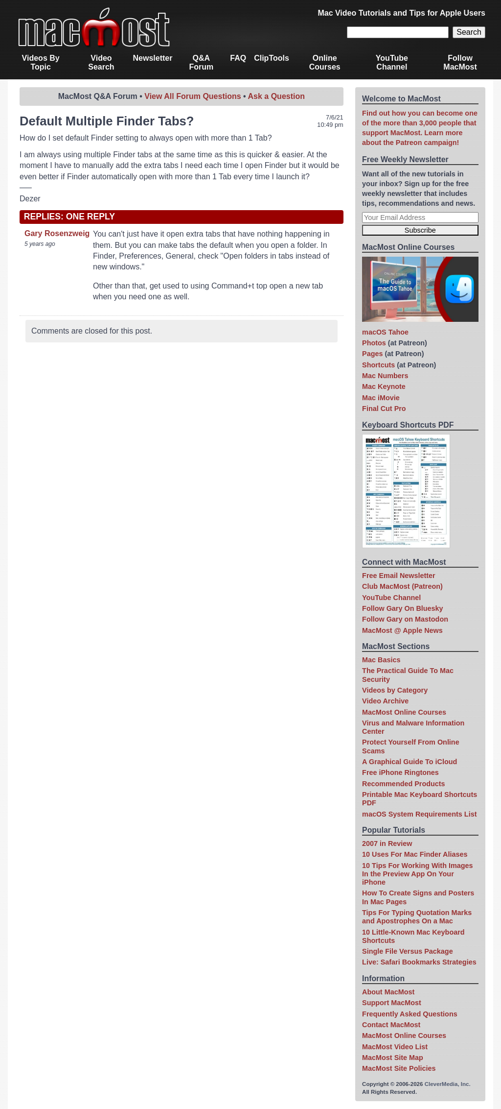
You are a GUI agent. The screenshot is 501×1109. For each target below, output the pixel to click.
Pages (372, 354)
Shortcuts (378, 365)
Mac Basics (381, 660)
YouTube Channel (392, 62)
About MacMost (388, 992)
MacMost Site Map (392, 1057)
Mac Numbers (385, 376)
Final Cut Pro (384, 408)
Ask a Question (276, 96)
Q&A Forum (201, 62)
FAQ (238, 58)
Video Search (101, 62)
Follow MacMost (460, 62)
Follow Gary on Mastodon (405, 619)
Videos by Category (395, 690)
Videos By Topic (41, 62)
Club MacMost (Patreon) (402, 586)
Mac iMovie (381, 398)
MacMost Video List (395, 1047)
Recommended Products (403, 784)
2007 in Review (387, 843)
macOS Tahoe (385, 332)
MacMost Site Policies (398, 1068)
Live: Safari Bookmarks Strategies (419, 962)
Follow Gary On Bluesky (402, 608)
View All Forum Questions (192, 96)
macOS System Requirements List (419, 814)
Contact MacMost (391, 1025)
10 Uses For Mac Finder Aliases (414, 854)
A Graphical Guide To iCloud (409, 762)
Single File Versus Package (407, 951)
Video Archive (385, 701)
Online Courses (325, 62)
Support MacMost (391, 1003)
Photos (374, 343)
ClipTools (271, 58)
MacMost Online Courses (404, 712)
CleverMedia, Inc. (448, 1084)
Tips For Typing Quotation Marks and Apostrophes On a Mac (417, 917)
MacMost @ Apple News (402, 630)
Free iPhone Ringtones (400, 772)
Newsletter (153, 58)
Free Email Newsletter (398, 575)
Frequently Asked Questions (409, 1014)
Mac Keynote (384, 386)
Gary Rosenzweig (57, 233)
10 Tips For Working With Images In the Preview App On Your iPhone (417, 874)
